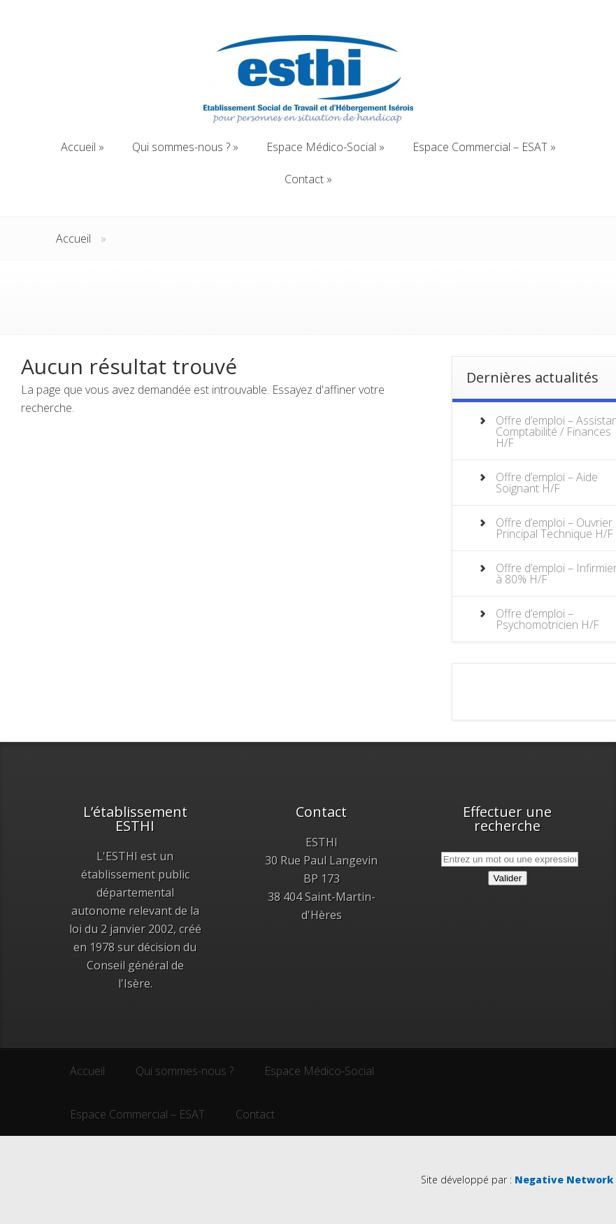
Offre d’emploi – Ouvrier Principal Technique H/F (554, 528)
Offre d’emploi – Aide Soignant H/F (547, 482)
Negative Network (564, 1179)
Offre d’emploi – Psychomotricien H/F (547, 619)
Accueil (73, 238)
